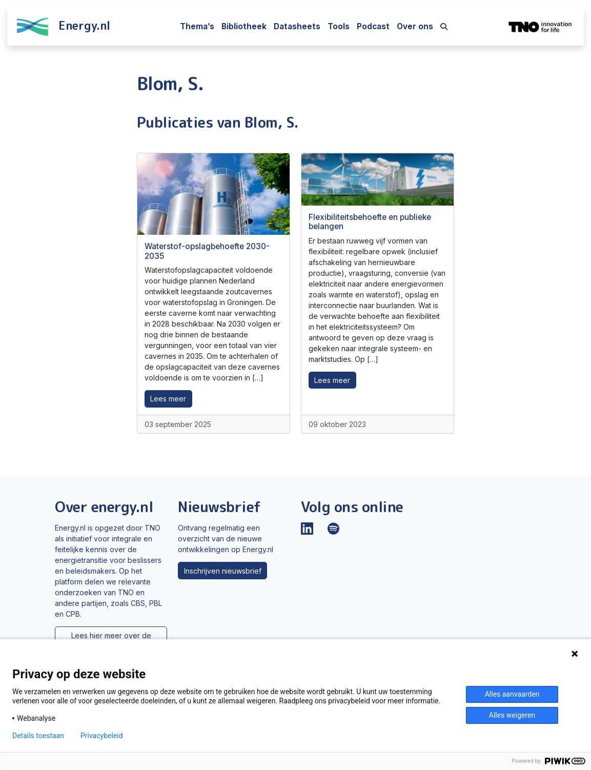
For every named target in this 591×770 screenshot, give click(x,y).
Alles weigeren (512, 715)
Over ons (415, 26)
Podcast (373, 26)
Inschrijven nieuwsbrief (222, 570)
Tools (339, 26)
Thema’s (197, 26)
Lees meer (168, 398)
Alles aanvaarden (512, 694)
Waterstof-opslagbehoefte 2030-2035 (207, 250)
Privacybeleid (101, 736)
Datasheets (297, 26)
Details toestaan (38, 736)
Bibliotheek (244, 26)
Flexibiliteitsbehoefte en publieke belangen (370, 221)
